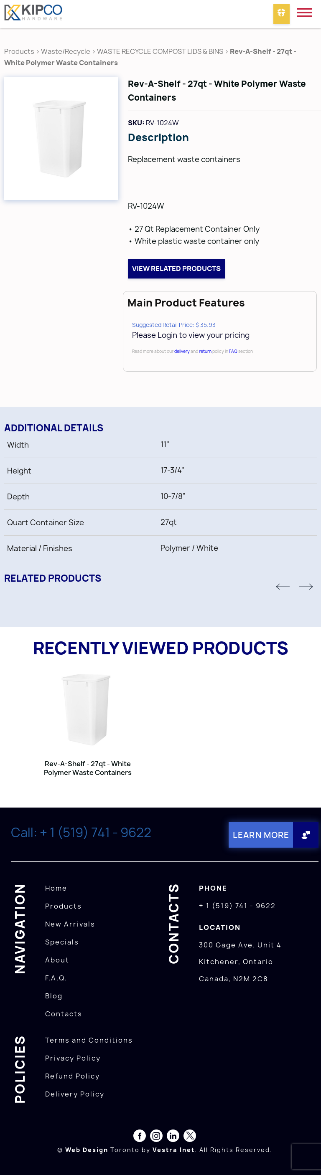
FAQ (233, 351)
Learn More (259, 835)
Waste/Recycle (66, 51)
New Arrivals (70, 923)
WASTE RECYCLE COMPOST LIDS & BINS (160, 51)
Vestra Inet (174, 1149)
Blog (54, 995)
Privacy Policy (73, 1057)
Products (19, 51)
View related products (176, 268)
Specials (62, 941)
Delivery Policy (74, 1093)
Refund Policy (72, 1075)
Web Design (86, 1149)
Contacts (63, 1013)
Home (56, 887)
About (57, 959)
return (205, 351)
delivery (182, 351)
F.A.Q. (56, 977)
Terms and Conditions (89, 1039)
